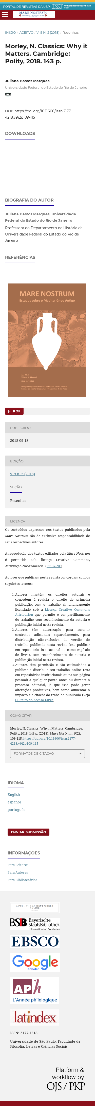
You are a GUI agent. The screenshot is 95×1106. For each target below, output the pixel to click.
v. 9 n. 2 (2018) (47, 32)
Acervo (26, 32)
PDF (16, 411)
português (16, 809)
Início (10, 32)
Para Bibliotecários (22, 880)
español (14, 802)
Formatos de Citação (34, 753)
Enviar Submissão (28, 832)
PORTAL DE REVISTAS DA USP (26, 7)
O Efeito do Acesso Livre (34, 700)
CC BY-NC (54, 566)
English (14, 794)
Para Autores (18, 872)
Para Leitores (18, 864)
